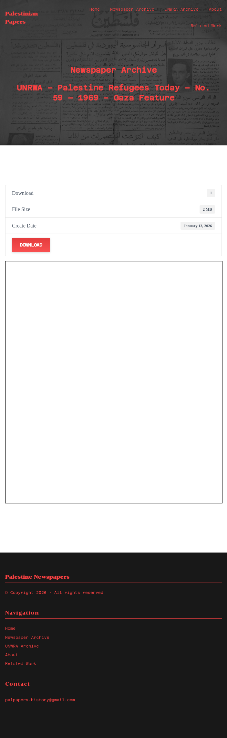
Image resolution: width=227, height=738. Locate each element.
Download (31, 245)
